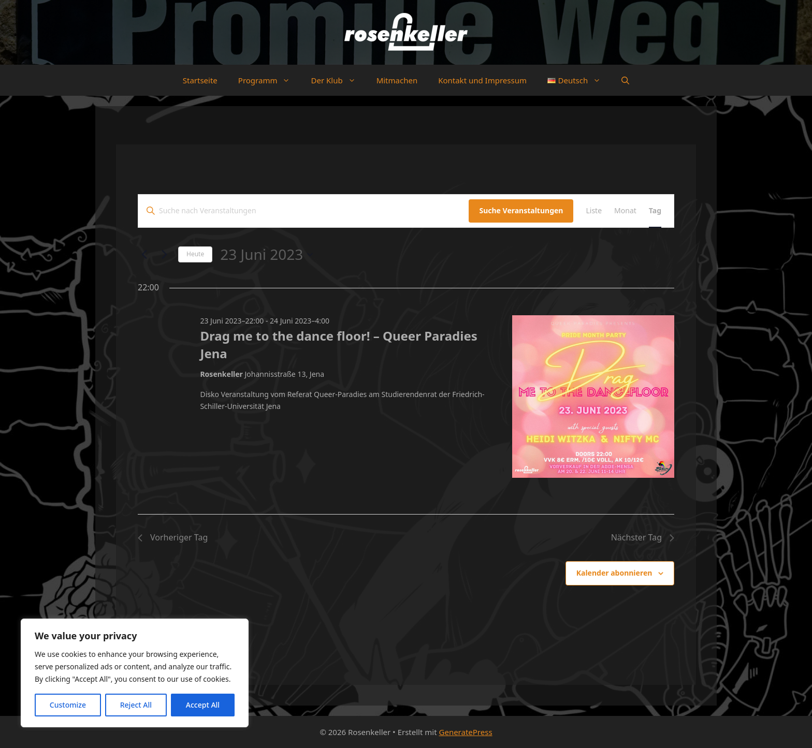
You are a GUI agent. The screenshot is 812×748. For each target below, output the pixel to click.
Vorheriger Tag (173, 537)
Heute (195, 254)
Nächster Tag (642, 537)
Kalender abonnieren (614, 573)
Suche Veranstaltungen (521, 210)
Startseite (200, 80)
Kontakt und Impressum (482, 80)
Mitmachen (397, 80)
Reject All (136, 705)
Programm (269, 80)
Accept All (203, 705)
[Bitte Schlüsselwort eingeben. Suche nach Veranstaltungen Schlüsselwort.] (303, 211)
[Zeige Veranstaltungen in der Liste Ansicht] (594, 211)
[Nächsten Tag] (164, 254)
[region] (135, 673)
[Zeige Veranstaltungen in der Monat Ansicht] (625, 211)
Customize (68, 705)
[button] (625, 80)
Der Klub (338, 80)
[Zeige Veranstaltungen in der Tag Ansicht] (655, 211)
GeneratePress (465, 732)
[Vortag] (144, 254)
